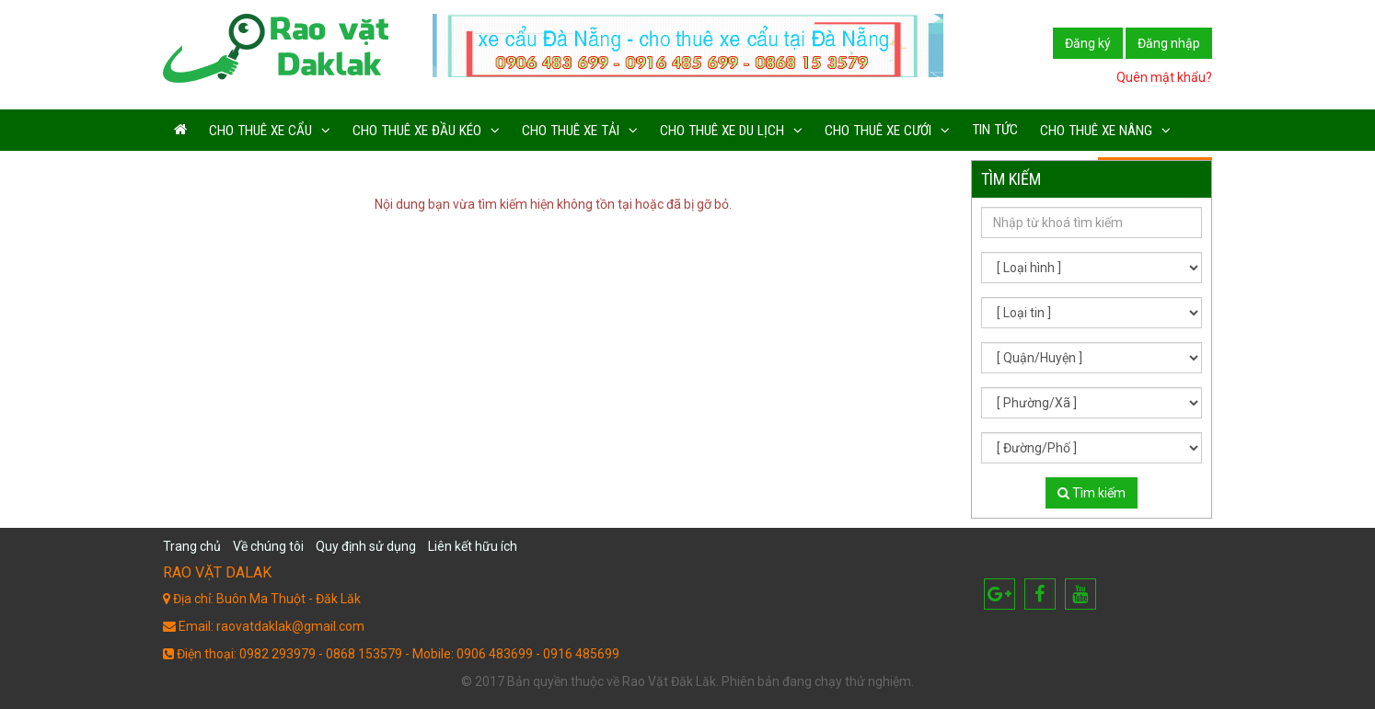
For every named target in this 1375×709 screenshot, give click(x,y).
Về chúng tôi (268, 546)
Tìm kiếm (1091, 493)
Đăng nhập (1169, 43)
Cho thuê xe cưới (878, 130)
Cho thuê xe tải (570, 130)
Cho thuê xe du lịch (722, 130)
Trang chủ (192, 546)
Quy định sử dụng (366, 546)
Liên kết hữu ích (472, 546)
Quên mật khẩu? (1164, 77)
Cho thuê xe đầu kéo (416, 130)
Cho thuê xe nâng (1096, 130)
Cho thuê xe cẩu (260, 130)
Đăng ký (1088, 43)
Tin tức (995, 129)
